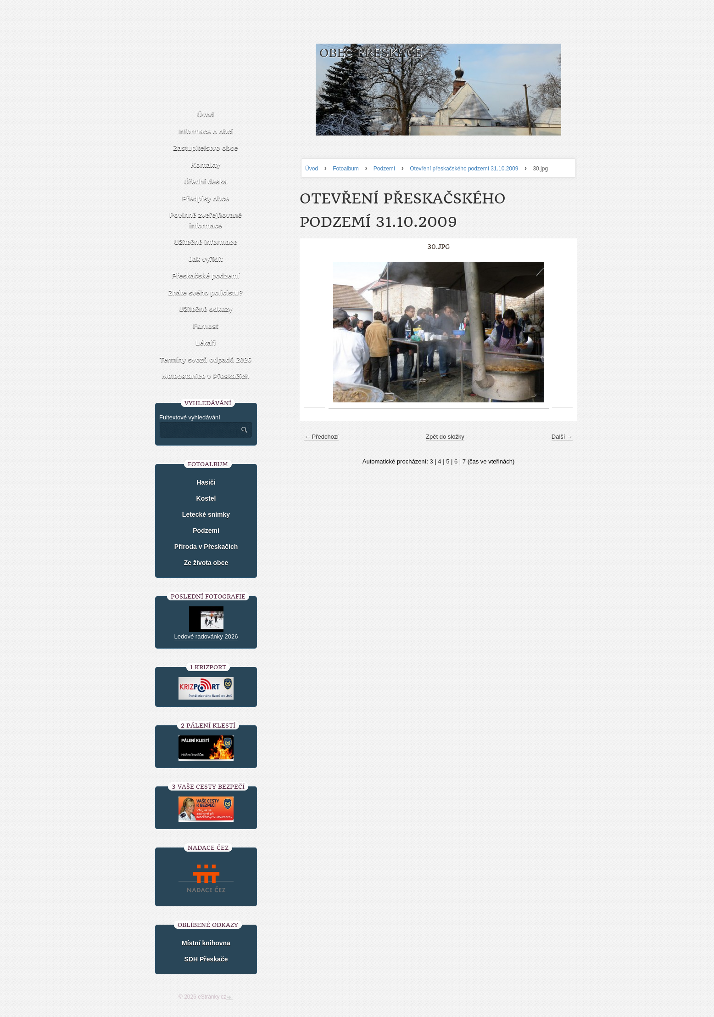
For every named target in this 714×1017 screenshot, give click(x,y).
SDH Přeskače (206, 959)
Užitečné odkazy (206, 309)
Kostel (206, 498)
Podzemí (384, 168)
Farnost (205, 326)
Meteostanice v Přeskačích (206, 376)
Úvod (311, 168)
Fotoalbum (346, 168)
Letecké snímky (206, 514)
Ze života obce (206, 562)
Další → (562, 436)
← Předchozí (321, 436)
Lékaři (205, 342)
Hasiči (205, 482)
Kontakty (205, 165)
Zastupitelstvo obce (205, 148)
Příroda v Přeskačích (206, 546)
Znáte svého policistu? (205, 292)
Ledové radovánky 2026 (206, 636)
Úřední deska (205, 181)
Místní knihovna (206, 943)
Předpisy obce (205, 198)
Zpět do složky (445, 436)
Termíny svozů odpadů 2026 (205, 359)
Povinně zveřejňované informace (205, 220)
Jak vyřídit (206, 259)
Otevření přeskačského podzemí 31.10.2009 (464, 168)
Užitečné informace (205, 242)
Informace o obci (205, 131)
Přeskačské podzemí (206, 275)
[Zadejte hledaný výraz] (197, 430)
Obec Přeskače (370, 53)
